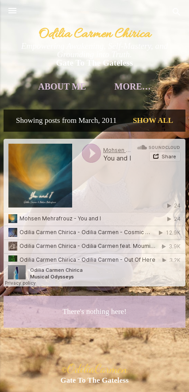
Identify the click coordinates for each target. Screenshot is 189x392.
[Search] (176, 13)
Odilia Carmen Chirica (94, 34)
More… (133, 86)
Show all (153, 120)
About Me (62, 86)
